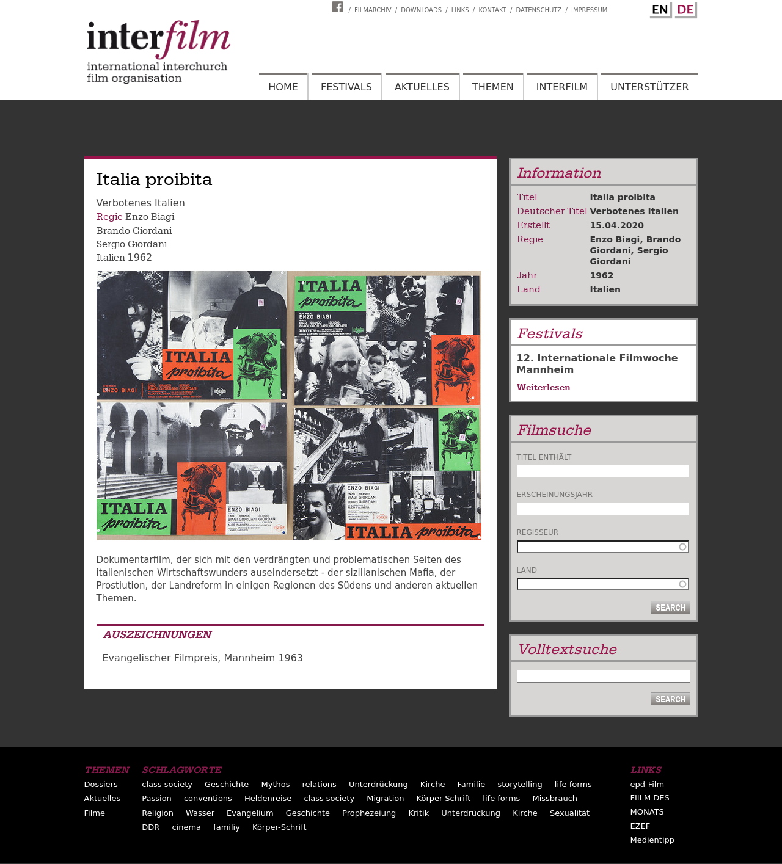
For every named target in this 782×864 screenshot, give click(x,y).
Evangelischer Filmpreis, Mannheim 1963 (203, 658)
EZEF (640, 825)
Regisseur (538, 532)
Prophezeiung (369, 813)
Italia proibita (623, 197)
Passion (157, 798)
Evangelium (250, 813)
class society (167, 784)
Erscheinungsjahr (555, 494)
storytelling (519, 784)
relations (319, 784)
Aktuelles (422, 87)
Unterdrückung (378, 784)
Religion (158, 813)
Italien (111, 257)
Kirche (432, 784)
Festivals (346, 87)
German (684, 8)
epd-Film (647, 784)
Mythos (275, 784)
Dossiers (101, 784)
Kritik (418, 813)
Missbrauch (554, 798)
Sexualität (570, 813)
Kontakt (492, 10)
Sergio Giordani (132, 244)
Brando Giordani (134, 230)
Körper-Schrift (444, 798)
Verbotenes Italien (634, 211)
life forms (573, 784)
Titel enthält (544, 457)
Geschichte (227, 784)
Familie (472, 784)
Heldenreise (267, 798)
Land (527, 570)
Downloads (421, 10)
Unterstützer (649, 87)
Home (283, 87)
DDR (150, 827)
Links (460, 10)
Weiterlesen (544, 387)
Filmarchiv (372, 10)
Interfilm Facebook (339, 6)
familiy (226, 827)
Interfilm (562, 87)
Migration (385, 798)
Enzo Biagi (149, 216)
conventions (208, 798)
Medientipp (652, 839)
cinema (186, 827)
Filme (94, 813)
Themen (493, 87)
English (659, 8)
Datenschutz (539, 10)
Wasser (200, 813)
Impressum (589, 10)
